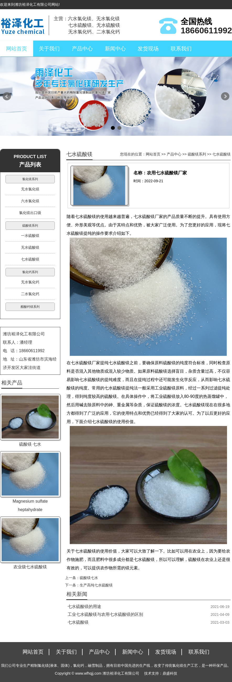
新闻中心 (115, 48)
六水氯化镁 (30, 201)
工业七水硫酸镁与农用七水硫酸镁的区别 (105, 614)
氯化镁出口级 (30, 213)
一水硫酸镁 (30, 235)
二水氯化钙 (30, 294)
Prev (7, 96)
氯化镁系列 (30, 179)
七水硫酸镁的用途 (84, 606)
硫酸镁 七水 (30, 444)
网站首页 (16, 48)
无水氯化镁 (30, 189)
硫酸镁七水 (89, 578)
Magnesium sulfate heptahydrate (30, 505)
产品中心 (82, 48)
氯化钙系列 (30, 272)
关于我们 (49, 48)
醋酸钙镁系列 (30, 307)
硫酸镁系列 (197, 154)
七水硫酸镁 (221, 154)
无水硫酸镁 (30, 247)
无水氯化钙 (30, 282)
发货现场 (148, 48)
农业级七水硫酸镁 (30, 567)
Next (225, 96)
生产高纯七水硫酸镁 (96, 585)
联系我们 (181, 48)
